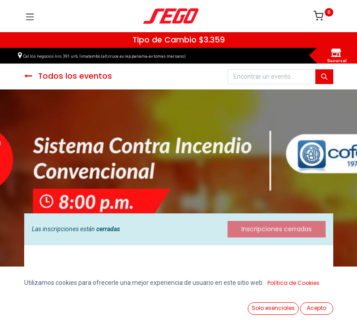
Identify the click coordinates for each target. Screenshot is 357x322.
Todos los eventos (68, 76)
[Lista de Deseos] (228, 304)
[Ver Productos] (29, 305)
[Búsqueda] (324, 77)
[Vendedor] (327, 305)
